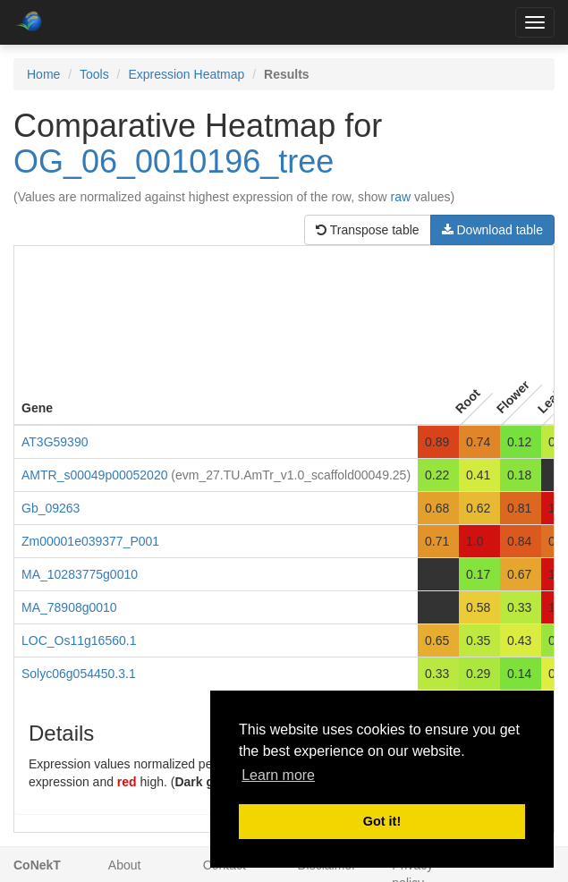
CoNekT (37, 865)
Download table (492, 230)
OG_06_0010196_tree (173, 161)
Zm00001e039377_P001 (90, 541)
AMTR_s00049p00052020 (94, 475)
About (124, 865)
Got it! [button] (382, 821)
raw (401, 197)
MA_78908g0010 (69, 607)
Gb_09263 (50, 508)
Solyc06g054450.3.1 (78, 673)
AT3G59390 (54, 442)
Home (43, 74)
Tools (94, 74)
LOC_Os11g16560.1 (78, 640)
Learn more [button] (278, 775)
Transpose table (368, 230)
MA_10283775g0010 (79, 574)
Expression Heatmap (186, 74)
